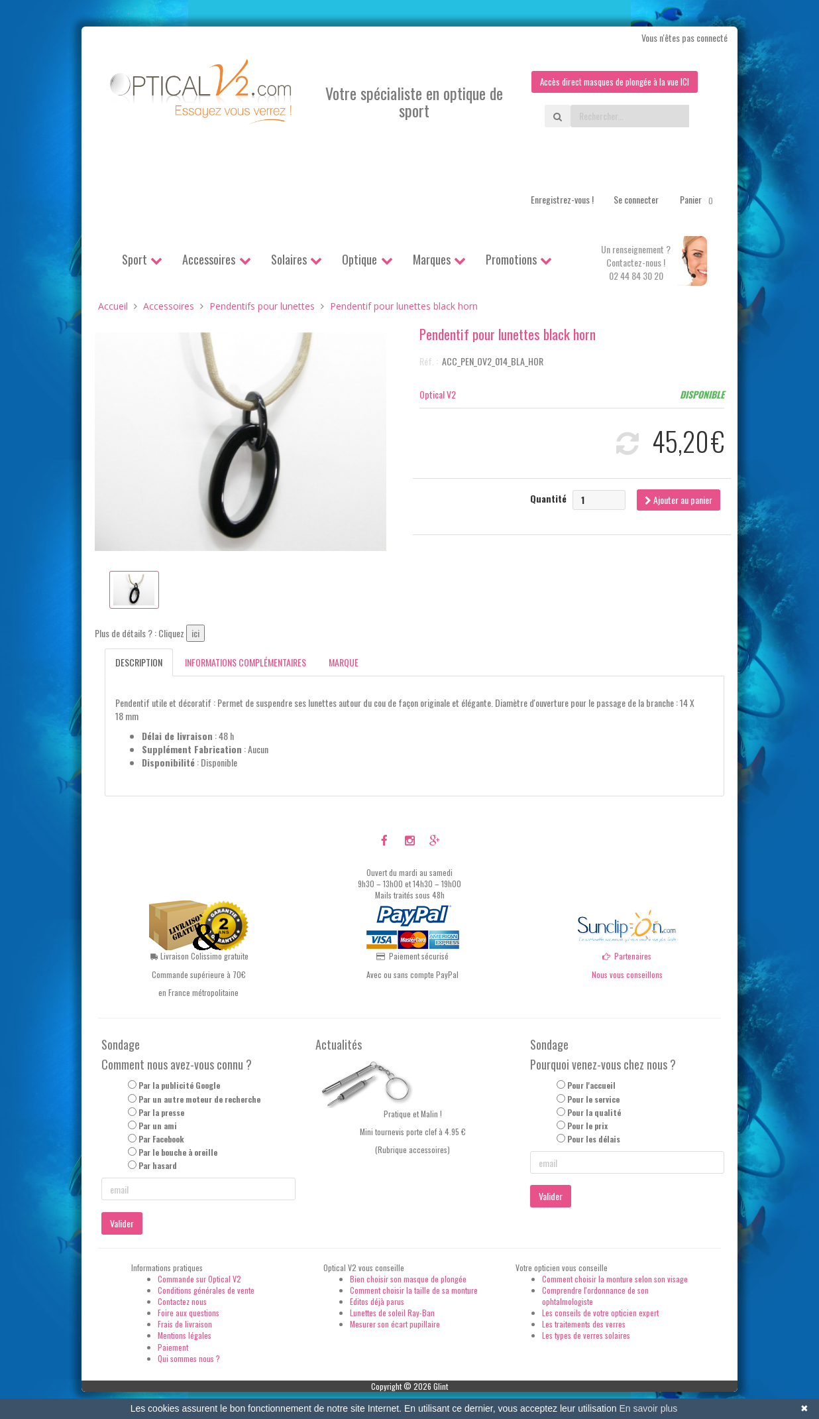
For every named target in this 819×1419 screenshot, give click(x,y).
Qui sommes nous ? (189, 1359)
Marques (432, 260)
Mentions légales (184, 1336)
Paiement (173, 1347)
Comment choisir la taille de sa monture (414, 1290)
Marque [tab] (343, 663)
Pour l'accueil (591, 1086)
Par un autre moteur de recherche (199, 1099)
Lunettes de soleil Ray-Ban (392, 1313)
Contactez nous (182, 1302)
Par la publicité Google (179, 1086)
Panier (699, 200)
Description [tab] (138, 663)
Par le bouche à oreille (177, 1152)
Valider (122, 1224)
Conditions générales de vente (206, 1290)
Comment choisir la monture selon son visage (615, 1279)
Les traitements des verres (584, 1325)
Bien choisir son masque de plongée (408, 1279)
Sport (134, 260)
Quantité (548, 499)
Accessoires (208, 260)
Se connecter (636, 200)
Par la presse (161, 1113)
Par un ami (157, 1126)
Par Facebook (161, 1139)
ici (195, 634)
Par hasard (157, 1166)
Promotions (511, 260)
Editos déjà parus (377, 1302)
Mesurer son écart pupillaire (395, 1325)
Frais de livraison (185, 1325)
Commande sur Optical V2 (199, 1279)
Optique (359, 260)
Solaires (289, 260)
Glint (440, 1386)
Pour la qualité (594, 1113)
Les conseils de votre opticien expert (600, 1313)
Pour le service (593, 1099)
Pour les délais (593, 1139)
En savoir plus (648, 1408)
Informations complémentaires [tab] (245, 663)
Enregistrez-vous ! (562, 200)
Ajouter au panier (678, 500)
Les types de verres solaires (586, 1336)
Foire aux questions (188, 1313)
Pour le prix (587, 1126)
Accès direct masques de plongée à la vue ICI (611, 82)
